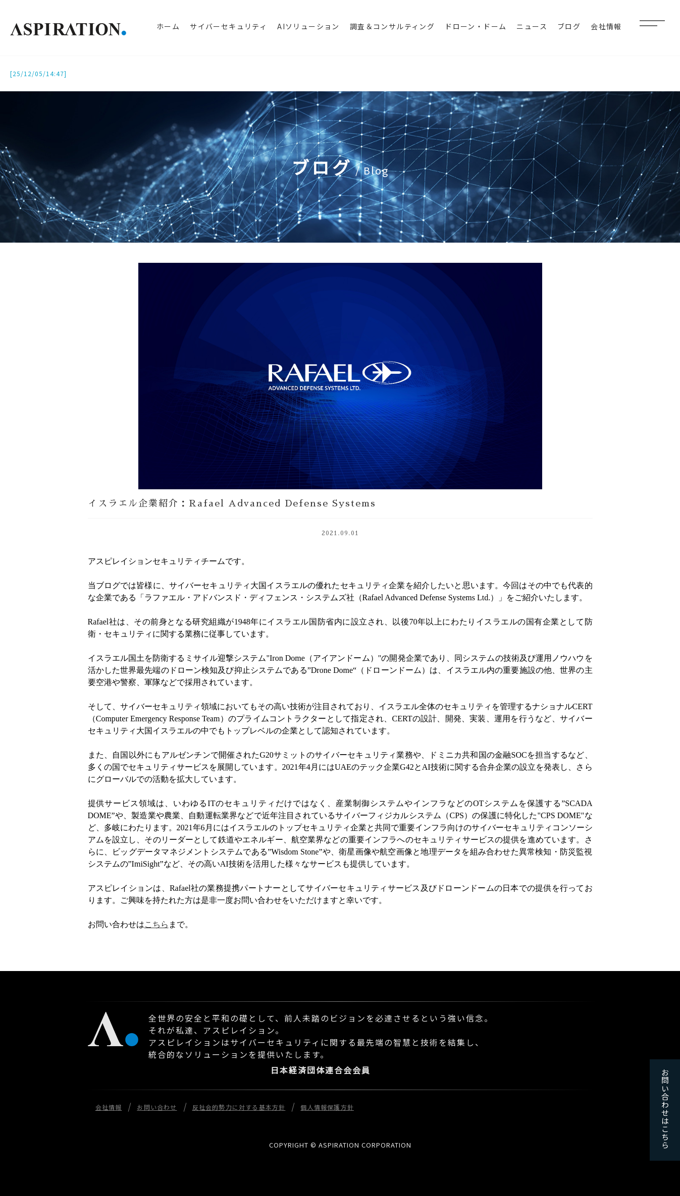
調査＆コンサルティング (392, 26)
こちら (156, 924)
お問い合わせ (157, 1107)
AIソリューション (308, 26)
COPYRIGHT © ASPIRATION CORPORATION (340, 1145)
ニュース (531, 26)
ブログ (569, 26)
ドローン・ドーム (475, 26)
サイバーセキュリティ (228, 26)
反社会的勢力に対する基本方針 (239, 1107)
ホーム (168, 26)
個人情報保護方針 (327, 1107)
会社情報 (606, 26)
